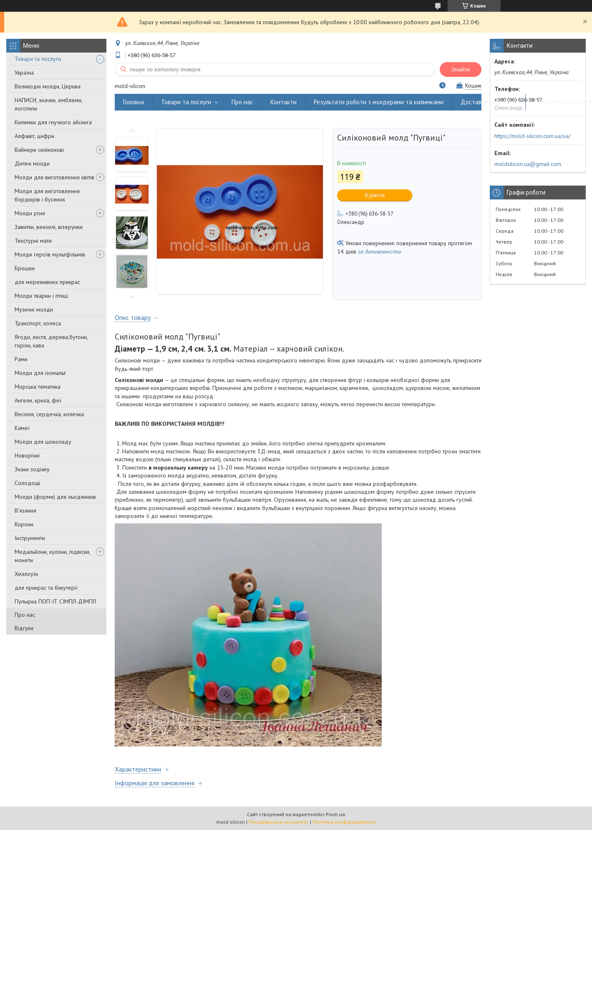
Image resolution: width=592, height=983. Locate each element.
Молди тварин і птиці (41, 295)
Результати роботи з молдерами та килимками (378, 102)
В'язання (25, 510)
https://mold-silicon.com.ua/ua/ (532, 136)
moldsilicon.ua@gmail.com (527, 164)
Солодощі (27, 483)
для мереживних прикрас (47, 282)
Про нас (25, 614)
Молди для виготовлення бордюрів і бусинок (47, 195)
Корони (24, 524)
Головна (133, 102)
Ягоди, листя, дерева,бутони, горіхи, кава (51, 341)
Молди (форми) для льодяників (55, 496)
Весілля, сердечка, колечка (49, 414)
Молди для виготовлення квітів (54, 177)
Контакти (283, 102)
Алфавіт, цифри (34, 136)
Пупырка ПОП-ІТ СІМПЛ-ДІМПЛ (55, 601)
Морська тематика (37, 386)
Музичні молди (34, 309)
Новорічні (27, 455)
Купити (375, 195)
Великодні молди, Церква (48, 86)
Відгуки (24, 628)
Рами (21, 359)
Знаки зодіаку (32, 469)
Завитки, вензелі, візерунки (49, 227)
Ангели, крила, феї (38, 400)
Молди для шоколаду (43, 441)
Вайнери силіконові (39, 149)
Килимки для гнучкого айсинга (53, 122)
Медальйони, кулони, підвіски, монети (52, 556)
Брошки (25, 268)
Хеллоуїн (26, 574)
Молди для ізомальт (40, 373)
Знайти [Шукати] (460, 69)
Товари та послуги (38, 59)
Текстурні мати (33, 240)
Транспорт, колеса (38, 323)
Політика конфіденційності (344, 822)
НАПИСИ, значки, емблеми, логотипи (48, 104)
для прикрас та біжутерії (46, 587)
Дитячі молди (32, 163)
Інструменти (30, 538)
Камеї (22, 428)
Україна (24, 72)
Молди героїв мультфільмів (50, 254)
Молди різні (30, 213)
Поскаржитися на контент (279, 822)
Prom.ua (335, 814)
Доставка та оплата (489, 102)
